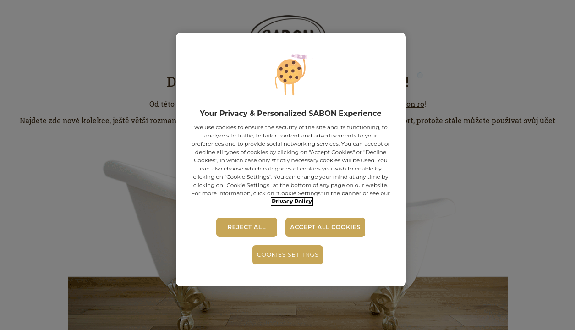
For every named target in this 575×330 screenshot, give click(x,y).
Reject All (247, 227)
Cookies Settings (287, 254)
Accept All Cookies (325, 227)
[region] (291, 159)
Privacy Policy (292, 201)
